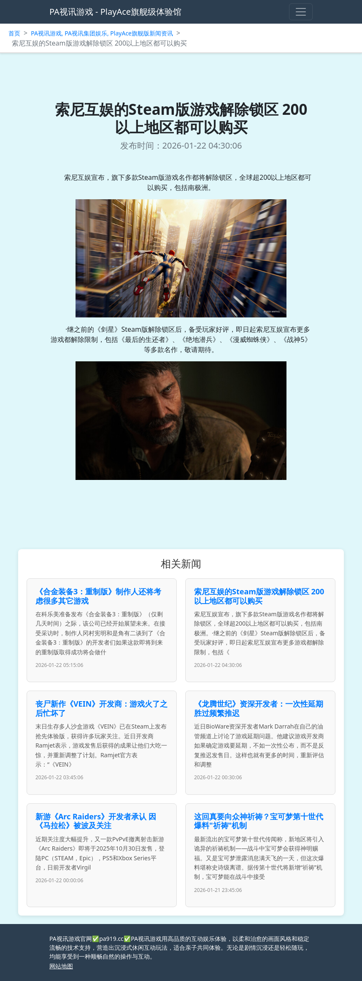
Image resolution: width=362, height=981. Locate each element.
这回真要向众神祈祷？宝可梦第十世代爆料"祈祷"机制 (258, 821)
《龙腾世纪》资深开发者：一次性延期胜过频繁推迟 (258, 708)
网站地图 (61, 966)
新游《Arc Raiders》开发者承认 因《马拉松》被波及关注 (95, 821)
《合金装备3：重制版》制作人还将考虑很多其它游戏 (98, 596)
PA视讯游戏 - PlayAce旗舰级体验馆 (115, 11)
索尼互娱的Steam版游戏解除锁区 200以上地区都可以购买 (259, 596)
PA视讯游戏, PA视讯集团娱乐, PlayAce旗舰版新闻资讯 (102, 33)
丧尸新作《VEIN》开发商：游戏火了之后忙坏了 (101, 708)
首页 (14, 33)
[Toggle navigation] (301, 11)
